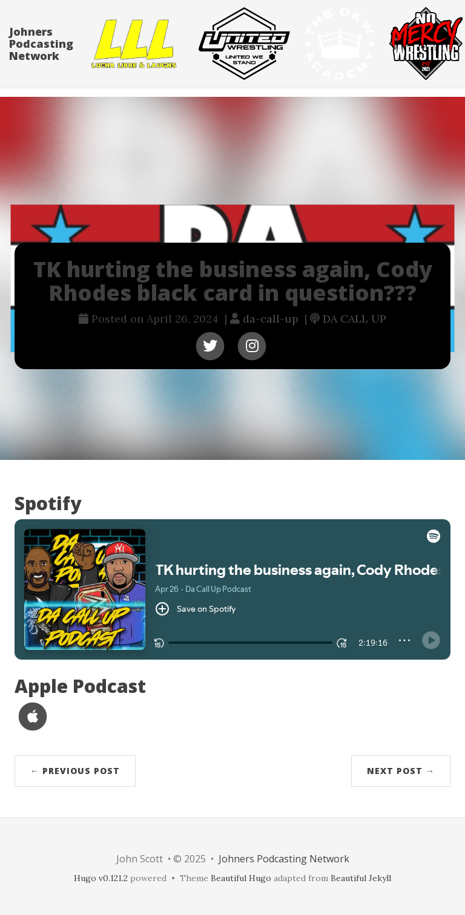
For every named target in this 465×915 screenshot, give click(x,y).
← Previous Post (75, 770)
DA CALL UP (354, 319)
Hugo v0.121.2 (101, 878)
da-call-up (270, 319)
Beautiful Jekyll (361, 878)
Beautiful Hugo (241, 878)
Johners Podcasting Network (41, 55)
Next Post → (401, 770)
